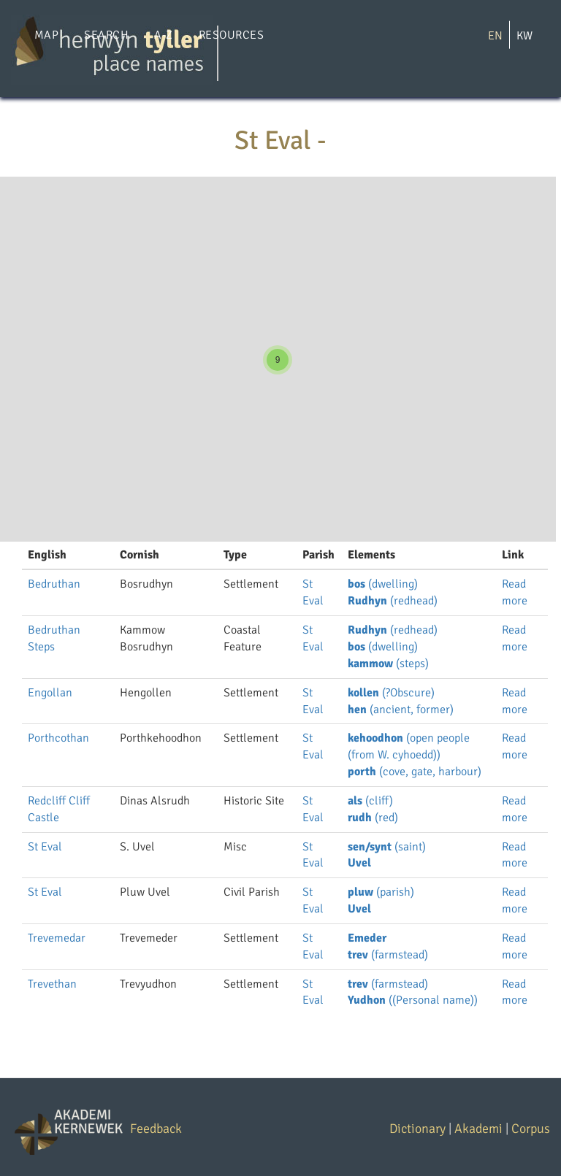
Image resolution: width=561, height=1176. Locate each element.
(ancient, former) (401, 709)
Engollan (50, 692)
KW (524, 35)
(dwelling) (383, 584)
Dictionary (417, 1129)
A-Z (163, 35)
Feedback (156, 1129)
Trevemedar (56, 938)
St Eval (45, 846)
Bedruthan (54, 584)
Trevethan (52, 984)
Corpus (530, 1129)
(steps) (388, 663)
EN (495, 35)
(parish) (381, 892)
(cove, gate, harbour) (414, 771)
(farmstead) (388, 955)
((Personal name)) (413, 1000)
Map (46, 35)
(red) (373, 817)
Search (106, 35)
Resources (231, 35)
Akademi (478, 1129)
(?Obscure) (391, 692)
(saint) (387, 846)
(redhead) (393, 600)
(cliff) (370, 800)
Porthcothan (58, 738)
